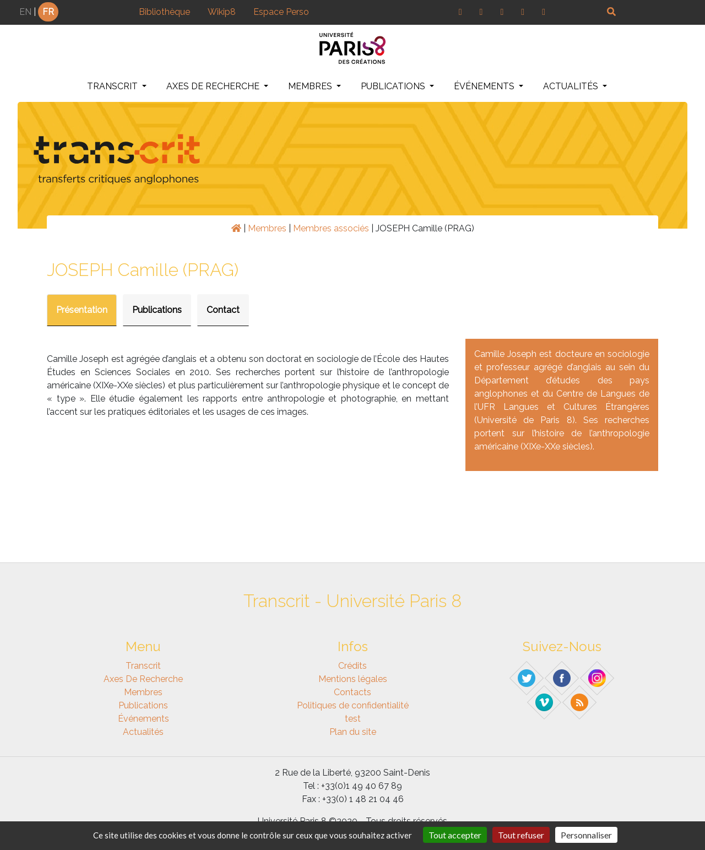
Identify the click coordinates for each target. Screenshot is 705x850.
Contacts (352, 692)
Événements (485, 86)
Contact (223, 310)
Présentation (81, 310)
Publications (394, 86)
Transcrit (113, 86)
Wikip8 (222, 12)
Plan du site (352, 732)
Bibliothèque (164, 12)
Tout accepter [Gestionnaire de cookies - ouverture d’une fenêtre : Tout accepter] (455, 835)
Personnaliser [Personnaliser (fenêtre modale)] (586, 835)
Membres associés (331, 228)
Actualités (571, 86)
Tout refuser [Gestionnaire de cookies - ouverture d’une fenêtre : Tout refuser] (521, 835)
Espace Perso (281, 12)
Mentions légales (352, 679)
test (353, 718)
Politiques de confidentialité (353, 705)
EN (25, 12)
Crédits (352, 665)
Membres (311, 86)
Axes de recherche (214, 86)
